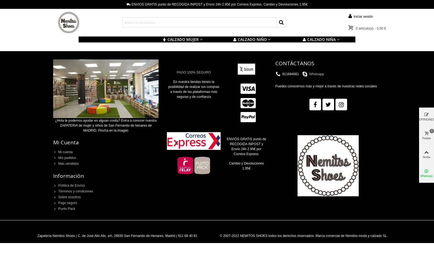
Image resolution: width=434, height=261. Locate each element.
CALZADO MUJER (180, 39)
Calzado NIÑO (250, 39)
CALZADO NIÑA (319, 39)
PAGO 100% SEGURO (194, 72)
